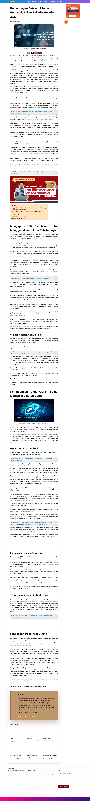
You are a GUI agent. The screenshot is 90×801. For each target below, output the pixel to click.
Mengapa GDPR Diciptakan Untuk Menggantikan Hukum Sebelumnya (28, 208)
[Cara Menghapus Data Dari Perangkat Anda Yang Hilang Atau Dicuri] (50, 748)
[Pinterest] (36, 53)
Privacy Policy (52, 1)
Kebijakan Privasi (68, 773)
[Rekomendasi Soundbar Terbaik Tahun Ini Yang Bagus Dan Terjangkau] (17, 748)
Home (29, 1)
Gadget (44, 760)
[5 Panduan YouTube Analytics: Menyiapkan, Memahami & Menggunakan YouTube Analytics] (34, 748)
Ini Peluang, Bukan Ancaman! (19, 214)
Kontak (60, 1)
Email (59, 770)
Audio (21, 758)
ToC (57, 1)
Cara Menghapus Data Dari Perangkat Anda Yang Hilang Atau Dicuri (50, 756)
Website (9, 786)
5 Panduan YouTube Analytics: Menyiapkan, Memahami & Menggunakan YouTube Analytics (33, 756)
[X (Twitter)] (32, 53)
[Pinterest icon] (25, 716)
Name (34, 770)
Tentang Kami (34, 1)
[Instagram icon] (23, 716)
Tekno (14, 741)
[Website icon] (18, 716)
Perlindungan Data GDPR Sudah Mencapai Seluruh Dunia (26, 211)
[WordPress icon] (28, 716)
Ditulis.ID (12, 55)
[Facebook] (28, 53)
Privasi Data (40, 140)
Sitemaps (74, 798)
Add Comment (11, 775)
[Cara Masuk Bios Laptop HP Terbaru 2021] (34, 731)
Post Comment (63, 786)
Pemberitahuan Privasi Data (47, 149)
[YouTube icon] (30, 716)
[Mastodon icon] (34, 716)
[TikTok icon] (32, 716)
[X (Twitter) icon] (21, 716)
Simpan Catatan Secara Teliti (19, 209)
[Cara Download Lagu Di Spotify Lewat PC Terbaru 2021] (50, 731)
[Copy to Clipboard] (40, 53)
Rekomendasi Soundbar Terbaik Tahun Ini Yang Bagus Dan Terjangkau (16, 756)
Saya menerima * (65, 773)
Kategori (46, 1)
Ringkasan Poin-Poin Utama (18, 218)
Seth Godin (46, 55)
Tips (38, 740)
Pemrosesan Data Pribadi (18, 213)
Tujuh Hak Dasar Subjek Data (18, 216)
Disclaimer (40, 1)
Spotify (11, 741)
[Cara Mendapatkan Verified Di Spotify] (17, 731)
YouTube (38, 758)
